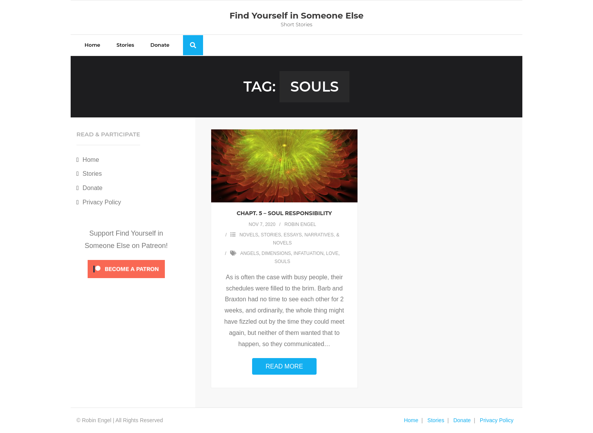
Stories (92, 173)
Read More (284, 366)
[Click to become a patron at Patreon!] (126, 280)
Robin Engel (300, 224)
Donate (93, 188)
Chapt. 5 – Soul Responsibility (284, 213)
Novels (248, 235)
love (332, 253)
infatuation (308, 253)
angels (249, 253)
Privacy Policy (102, 202)
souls (282, 261)
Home (91, 159)
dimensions (276, 253)
